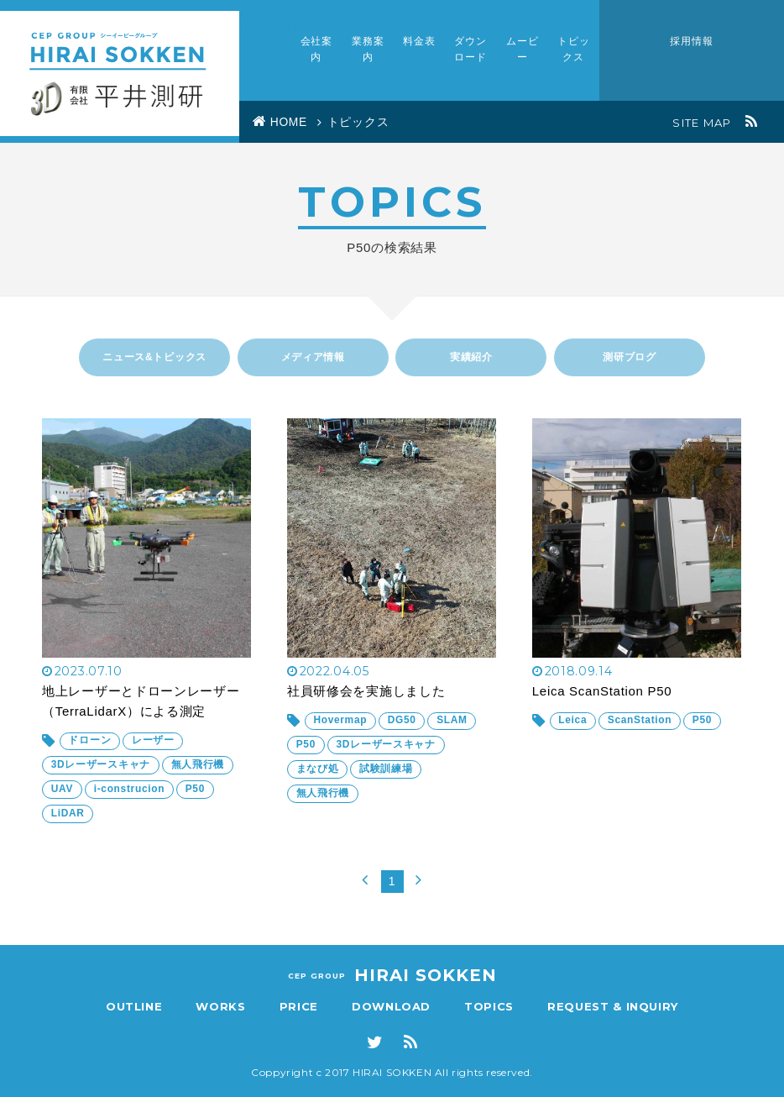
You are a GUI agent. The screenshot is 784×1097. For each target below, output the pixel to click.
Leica (573, 733)
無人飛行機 (198, 777)
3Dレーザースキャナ (100, 777)
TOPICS (489, 1006)
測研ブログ (629, 357)
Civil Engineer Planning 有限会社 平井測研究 (119, 71)
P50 (196, 800)
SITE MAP (701, 122)
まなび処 (317, 780)
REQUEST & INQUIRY (612, 1006)
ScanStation (641, 733)
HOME (290, 122)
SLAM (453, 733)
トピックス (359, 122)
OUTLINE (134, 1006)
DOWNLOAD (391, 1006)
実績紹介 (471, 357)
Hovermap (341, 733)
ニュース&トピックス (154, 357)
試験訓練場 (387, 780)
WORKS (220, 1006)
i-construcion (130, 800)
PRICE (299, 1006)
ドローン (90, 753)
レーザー (154, 753)
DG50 (403, 733)
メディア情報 (313, 357)
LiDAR (68, 824)
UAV (62, 800)
